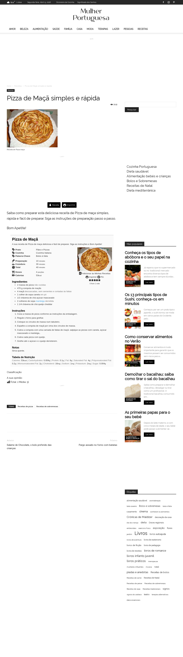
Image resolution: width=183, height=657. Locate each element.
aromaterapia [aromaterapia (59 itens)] (155, 501)
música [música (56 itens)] (149, 567)
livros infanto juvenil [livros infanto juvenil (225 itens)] (140, 556)
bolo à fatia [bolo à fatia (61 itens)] (167, 506)
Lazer (115, 29)
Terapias (103, 29)
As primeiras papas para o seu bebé (147, 414)
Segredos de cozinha (131, 282)
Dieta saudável (138, 171)
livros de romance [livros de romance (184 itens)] (155, 550)
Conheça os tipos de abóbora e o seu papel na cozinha (147, 257)
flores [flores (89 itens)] (169, 528)
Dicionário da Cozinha (65, 2)
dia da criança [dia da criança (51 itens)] (132, 523)
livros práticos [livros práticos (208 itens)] (136, 561)
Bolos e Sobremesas (142, 181)
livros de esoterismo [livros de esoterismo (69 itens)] (152, 540)
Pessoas (128, 29)
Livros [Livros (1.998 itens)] (140, 533)
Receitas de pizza (25, 406)
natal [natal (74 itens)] (156, 567)
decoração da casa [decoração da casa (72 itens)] (163, 517)
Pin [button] (100, 277)
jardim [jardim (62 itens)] (129, 534)
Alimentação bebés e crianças (149, 176)
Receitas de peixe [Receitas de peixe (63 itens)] (134, 583)
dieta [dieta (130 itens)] (144, 522)
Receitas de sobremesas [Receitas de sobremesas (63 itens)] (155, 583)
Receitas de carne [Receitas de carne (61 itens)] (134, 578)
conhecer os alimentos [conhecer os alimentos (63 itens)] (159, 512)
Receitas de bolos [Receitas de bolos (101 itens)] (160, 572)
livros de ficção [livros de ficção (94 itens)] (134, 545)
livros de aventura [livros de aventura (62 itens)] (134, 540)
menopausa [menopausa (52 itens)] (153, 561)
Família (68, 29)
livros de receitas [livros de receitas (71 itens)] (134, 551)
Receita (54, 205)
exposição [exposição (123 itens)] (159, 528)
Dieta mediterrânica (141, 190)
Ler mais (149, 282)
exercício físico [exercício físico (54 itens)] (144, 528)
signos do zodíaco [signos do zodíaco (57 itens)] (134, 595)
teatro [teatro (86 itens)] (146, 594)
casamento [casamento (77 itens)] (132, 511)
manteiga (40, 301)
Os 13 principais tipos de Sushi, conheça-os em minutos (146, 299)
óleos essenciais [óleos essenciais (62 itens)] (133, 600)
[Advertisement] (91, 59)
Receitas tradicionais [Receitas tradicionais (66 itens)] (151, 589)
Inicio (9, 86)
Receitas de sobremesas (47, 406)
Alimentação (40, 29)
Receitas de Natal (140, 186)
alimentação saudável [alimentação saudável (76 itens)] (137, 500)
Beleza (24, 29)
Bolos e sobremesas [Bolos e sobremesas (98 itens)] (149, 506)
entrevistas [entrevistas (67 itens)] (131, 528)
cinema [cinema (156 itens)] (143, 511)
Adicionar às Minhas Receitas (94, 273)
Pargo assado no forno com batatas (98, 445)
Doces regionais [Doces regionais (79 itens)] (156, 522)
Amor (12, 29)
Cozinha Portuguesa (142, 167)
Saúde (56, 29)
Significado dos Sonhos (86, 2)
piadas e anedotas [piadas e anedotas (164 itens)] (137, 572)
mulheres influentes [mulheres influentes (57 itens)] (135, 567)
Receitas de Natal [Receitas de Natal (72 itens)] (151, 578)
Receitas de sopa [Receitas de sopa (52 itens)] (133, 589)
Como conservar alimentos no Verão (148, 338)
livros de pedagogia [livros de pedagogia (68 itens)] (152, 545)
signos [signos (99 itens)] (166, 589)
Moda (90, 29)
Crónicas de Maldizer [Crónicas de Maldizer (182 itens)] (140, 517)
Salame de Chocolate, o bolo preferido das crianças (29, 447)
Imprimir (69, 205)
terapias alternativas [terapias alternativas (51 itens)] (160, 594)
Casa (79, 29)
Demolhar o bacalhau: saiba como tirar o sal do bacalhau (150, 376)
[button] (90, 280)
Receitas (143, 29)
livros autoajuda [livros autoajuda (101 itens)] (158, 534)
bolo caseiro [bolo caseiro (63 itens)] (132, 506)
